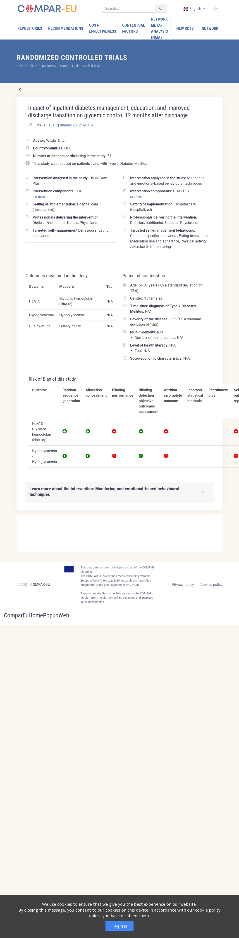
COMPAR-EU (40, 584)
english (192, 9)
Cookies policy (210, 584)
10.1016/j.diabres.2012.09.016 (68, 125)
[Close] (215, 519)
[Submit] (161, 8)
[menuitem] (30, 28)
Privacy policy (183, 584)
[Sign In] (215, 8)
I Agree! (119, 926)
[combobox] (194, 9)
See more (39, 196)
